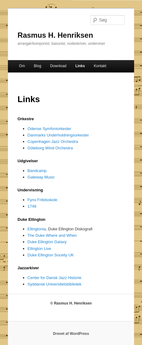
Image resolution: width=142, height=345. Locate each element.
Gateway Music (41, 177)
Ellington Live (39, 248)
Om (22, 66)
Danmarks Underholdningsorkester (58, 135)
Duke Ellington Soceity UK (51, 255)
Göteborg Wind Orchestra (50, 148)
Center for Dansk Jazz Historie (54, 277)
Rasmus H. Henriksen (55, 35)
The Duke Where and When (52, 235)
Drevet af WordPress (71, 334)
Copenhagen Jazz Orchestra (53, 141)
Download (58, 66)
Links (80, 66)
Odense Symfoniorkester (49, 128)
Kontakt (100, 66)
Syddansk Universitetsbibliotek (54, 284)
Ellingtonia (37, 229)
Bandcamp (37, 170)
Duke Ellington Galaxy (47, 242)
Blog (37, 66)
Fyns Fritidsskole (43, 199)
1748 (32, 206)
